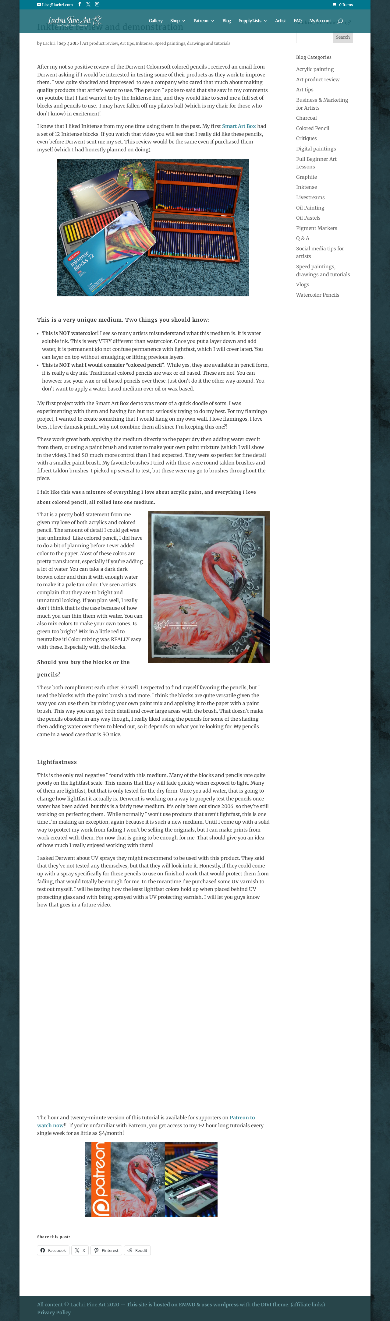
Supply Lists (250, 21)
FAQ (297, 21)
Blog (226, 21)
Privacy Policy (54, 1312)
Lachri (49, 43)
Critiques (306, 138)
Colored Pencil (312, 128)
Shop (174, 21)
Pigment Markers (316, 228)
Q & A (302, 238)
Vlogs (302, 284)
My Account (320, 21)
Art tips (127, 43)
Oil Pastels (308, 218)
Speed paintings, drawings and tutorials (192, 43)
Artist (280, 21)
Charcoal (306, 118)
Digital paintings (316, 149)
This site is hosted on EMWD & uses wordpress (183, 1305)
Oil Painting (310, 208)
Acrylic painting (315, 69)
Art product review (100, 43)
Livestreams (310, 197)
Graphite (306, 177)
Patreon (200, 21)
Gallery (155, 21)
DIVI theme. (276, 1305)
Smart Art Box (239, 126)
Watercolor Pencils (317, 295)
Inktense (144, 43)
